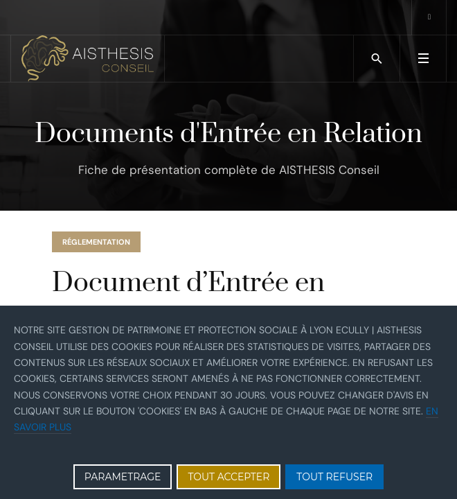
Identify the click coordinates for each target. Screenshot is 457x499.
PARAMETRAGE (122, 477)
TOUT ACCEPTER (228, 477)
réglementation (96, 242)
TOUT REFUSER (334, 477)
